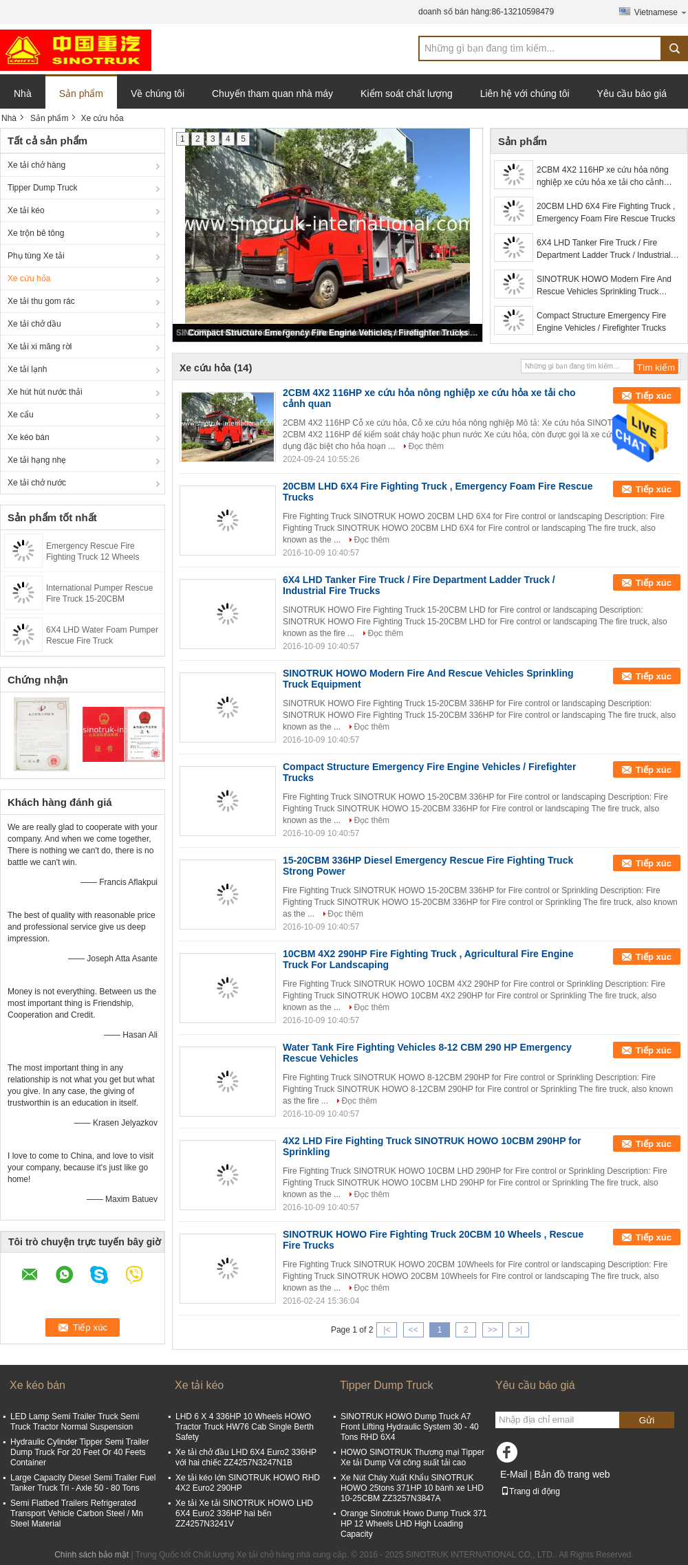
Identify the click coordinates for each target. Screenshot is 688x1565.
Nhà (23, 93)
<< (413, 1330)
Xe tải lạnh (27, 369)
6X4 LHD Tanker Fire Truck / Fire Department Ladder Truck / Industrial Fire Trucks (604, 249)
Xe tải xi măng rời (40, 346)
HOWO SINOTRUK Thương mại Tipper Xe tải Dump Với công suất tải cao (412, 1457)
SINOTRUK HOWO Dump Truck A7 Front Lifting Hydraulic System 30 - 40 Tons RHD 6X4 (410, 1427)
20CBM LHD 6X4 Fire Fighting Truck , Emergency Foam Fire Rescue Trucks (606, 212)
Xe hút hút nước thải (45, 392)
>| (518, 1330)
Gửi (646, 1420)
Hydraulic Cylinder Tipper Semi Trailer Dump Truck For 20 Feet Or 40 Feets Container (79, 1452)
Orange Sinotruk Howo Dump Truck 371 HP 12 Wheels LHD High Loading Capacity (414, 1524)
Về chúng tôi (157, 93)
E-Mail (514, 1474)
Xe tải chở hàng (36, 165)
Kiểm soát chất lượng (407, 93)
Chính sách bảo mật (91, 1554)
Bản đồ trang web (572, 1474)
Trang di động (530, 1491)
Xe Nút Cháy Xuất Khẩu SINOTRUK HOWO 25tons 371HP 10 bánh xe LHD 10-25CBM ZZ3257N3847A (412, 1488)
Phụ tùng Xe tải (36, 256)
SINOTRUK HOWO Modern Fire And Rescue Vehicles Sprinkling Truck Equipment (604, 286)
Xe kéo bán (29, 437)
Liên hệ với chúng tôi (525, 93)
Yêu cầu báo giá (632, 93)
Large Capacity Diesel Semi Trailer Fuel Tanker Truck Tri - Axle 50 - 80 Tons (82, 1483)
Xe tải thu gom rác (41, 301)
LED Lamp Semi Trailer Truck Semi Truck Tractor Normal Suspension (74, 1422)
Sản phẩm (81, 93)
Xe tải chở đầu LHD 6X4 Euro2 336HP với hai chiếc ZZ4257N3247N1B (245, 1457)
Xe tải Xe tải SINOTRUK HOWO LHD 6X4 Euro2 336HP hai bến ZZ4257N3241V (244, 1513)
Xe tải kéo (26, 210)
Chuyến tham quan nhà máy (272, 93)
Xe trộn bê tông (36, 233)
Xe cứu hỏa (29, 278)
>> (492, 1330)
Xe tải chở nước (37, 483)
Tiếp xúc (653, 396)
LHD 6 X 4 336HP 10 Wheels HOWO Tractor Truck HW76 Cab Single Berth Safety (244, 1427)
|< (386, 1330)
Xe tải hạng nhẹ (37, 460)
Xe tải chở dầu (34, 324)
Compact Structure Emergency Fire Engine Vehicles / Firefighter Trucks (328, 333)
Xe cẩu (21, 414)
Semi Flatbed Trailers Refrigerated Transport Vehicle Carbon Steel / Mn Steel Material (76, 1513)
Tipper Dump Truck (43, 188)
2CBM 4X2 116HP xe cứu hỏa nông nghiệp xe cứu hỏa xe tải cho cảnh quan (603, 176)
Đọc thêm (426, 446)
